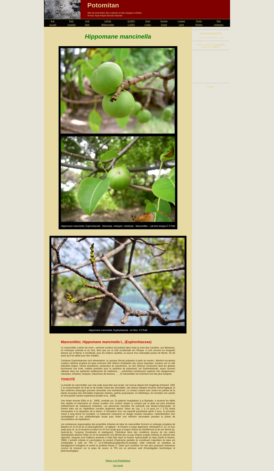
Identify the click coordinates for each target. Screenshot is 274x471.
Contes (148, 24)
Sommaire (218, 24)
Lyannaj (181, 21)
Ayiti (87, 21)
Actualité (71, 24)
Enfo (71, 21)
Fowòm (163, 21)
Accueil (52, 24)
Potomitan (103, 5)
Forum (164, 24)
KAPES (131, 21)
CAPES (131, 24)
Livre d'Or (219, 44)
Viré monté (118, 465)
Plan (219, 21)
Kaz (53, 21)
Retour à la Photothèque (118, 460)
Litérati (107, 21)
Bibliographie (107, 24)
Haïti (87, 24)
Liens (181, 24)
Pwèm (199, 21)
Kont (147, 21)
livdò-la (216, 47)
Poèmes (198, 24)
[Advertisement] (211, 66)
